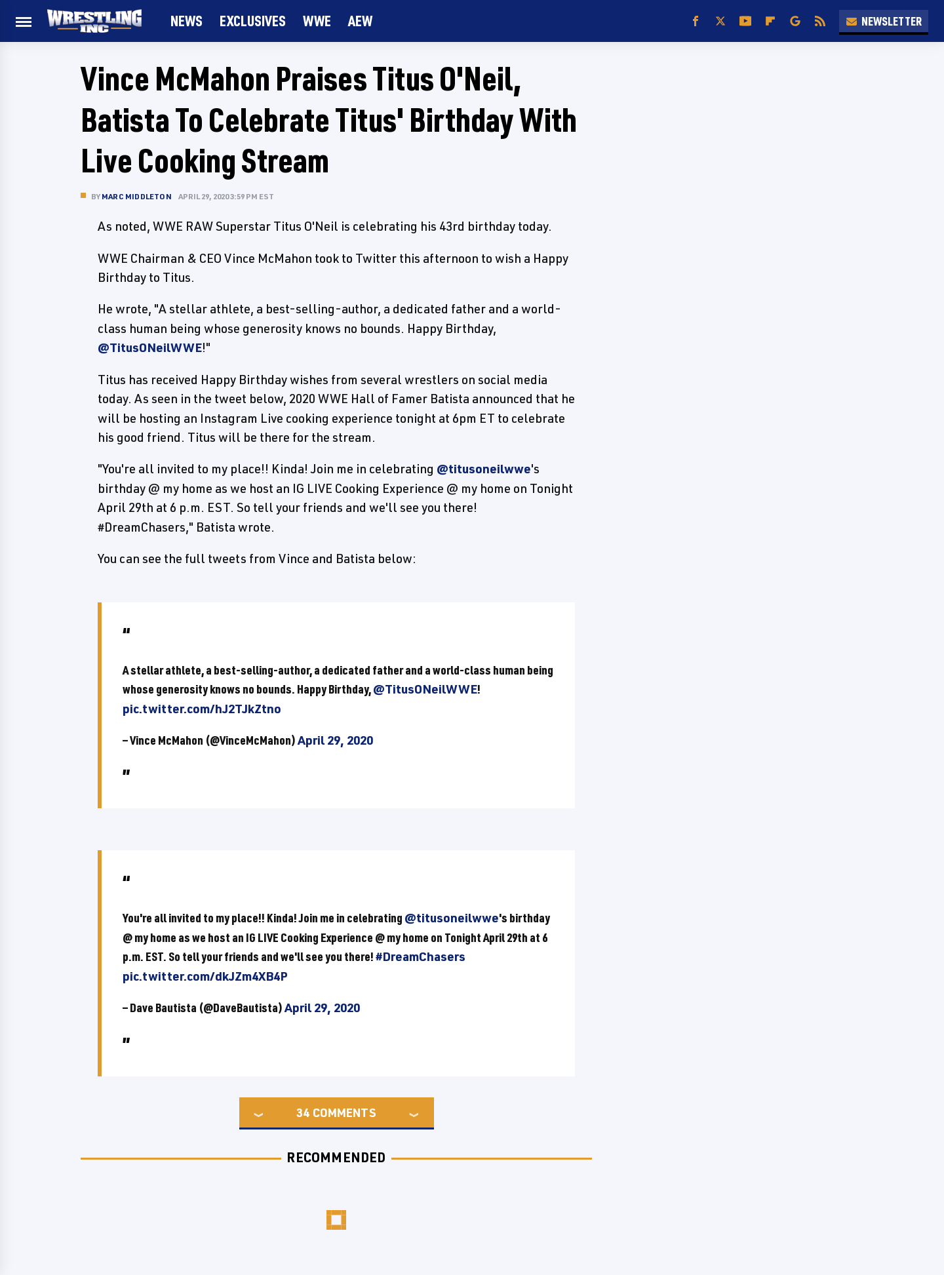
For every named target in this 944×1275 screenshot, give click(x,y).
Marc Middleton (137, 196)
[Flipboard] (770, 21)
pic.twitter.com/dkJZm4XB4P (205, 976)
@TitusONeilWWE (150, 347)
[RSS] (820, 21)
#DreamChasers (420, 956)
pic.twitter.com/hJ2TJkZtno (202, 708)
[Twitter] (720, 21)
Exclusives (253, 20)
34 (302, 1112)
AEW (360, 20)
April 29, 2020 (335, 740)
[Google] (795, 21)
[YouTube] (745, 21)
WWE (317, 20)
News (186, 20)
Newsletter (884, 21)
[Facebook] (695, 21)
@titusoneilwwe (484, 469)
